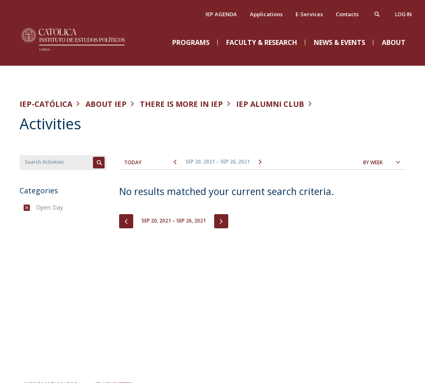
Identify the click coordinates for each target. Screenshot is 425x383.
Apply (99, 162)
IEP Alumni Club (270, 104)
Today (133, 162)
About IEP (106, 104)
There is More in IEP (181, 104)
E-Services (309, 14)
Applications (266, 14)
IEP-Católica (46, 104)
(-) (38, 207)
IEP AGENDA (221, 14)
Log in (403, 14)
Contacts (347, 14)
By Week (373, 162)
